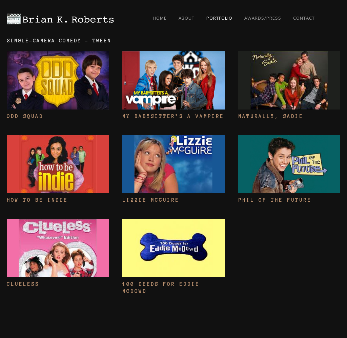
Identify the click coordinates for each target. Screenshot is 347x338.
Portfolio (219, 18)
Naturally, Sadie (270, 116)
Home (160, 18)
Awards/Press (262, 18)
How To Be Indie (37, 200)
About (187, 18)
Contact (304, 18)
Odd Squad (25, 116)
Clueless (23, 284)
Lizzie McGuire (150, 200)
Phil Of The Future (274, 200)
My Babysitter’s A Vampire (173, 116)
